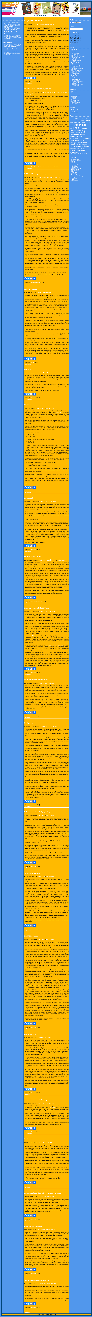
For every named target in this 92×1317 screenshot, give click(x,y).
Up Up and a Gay (75, 85)
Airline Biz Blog (74, 50)
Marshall (6, 49)
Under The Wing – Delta (77, 84)
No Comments (49, 24)
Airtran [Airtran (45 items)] (75, 122)
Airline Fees (74, 162)
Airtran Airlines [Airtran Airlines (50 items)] (81, 122)
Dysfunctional (28, 498)
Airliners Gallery (75, 53)
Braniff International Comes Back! (11, 49)
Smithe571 (6, 46)
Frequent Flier (74, 175)
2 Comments (51, 611)
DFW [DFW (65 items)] (75, 138)
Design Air (73, 59)
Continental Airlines (75, 95)
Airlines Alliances (75, 169)
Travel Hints (74, 178)
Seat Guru (73, 101)
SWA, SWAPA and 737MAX (10, 27)
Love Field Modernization (77, 68)
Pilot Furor (27, 405)
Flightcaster (74, 64)
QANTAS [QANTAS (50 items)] (81, 144)
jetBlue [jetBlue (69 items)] (77, 140)
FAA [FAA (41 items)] (84, 138)
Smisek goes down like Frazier (11, 30)
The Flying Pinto (75, 80)
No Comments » (28, 83)
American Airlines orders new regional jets (37, 88)
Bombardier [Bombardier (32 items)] (72, 132)
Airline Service (43, 726)
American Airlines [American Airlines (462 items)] (78, 126)
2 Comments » (28, 674)
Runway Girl (74, 74)
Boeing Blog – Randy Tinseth (78, 56)
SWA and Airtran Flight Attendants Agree (37, 1280)
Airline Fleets (46, 92)
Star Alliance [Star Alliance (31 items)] (73, 148)
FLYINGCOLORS (39, 16)
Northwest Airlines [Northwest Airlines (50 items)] (82, 142)
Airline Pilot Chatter (75, 52)
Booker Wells (7, 53)
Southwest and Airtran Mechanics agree (36, 1100)
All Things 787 (74, 54)
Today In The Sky (75, 82)
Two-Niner (73, 83)
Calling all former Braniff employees (12, 54)
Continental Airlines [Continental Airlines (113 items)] (78, 134)
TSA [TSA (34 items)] (77, 148)
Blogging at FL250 (75, 55)
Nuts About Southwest (76, 70)
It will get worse (29, 723)
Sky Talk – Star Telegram (77, 76)
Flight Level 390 (75, 63)
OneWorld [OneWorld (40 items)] (72, 144)
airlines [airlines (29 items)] (71, 122)
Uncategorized (74, 180)
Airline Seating (74, 166)
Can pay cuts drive (30, 1034)
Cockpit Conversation (76, 57)
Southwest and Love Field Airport (12, 28)
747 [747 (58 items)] (75, 119)
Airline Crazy (74, 51)
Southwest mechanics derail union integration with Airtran (42, 1193)
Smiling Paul (74, 77)
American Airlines (75, 94)
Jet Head (73, 67)
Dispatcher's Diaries (76, 60)
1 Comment (51, 683)
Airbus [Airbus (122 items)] (87, 121)
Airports (73, 171)
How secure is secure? (31, 289)
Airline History (43, 560)
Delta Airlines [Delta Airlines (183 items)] (76, 136)
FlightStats (73, 97)
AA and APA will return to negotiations (36, 679)
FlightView (73, 98)
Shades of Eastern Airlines (32, 556)
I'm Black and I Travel (76, 66)
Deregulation (74, 173)
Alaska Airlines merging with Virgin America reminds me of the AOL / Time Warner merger (12, 25)
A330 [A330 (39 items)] (76, 121)
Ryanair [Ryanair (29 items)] (86, 144)
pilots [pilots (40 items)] (77, 144)
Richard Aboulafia (75, 73)
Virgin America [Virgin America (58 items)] (82, 153)
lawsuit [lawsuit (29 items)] (81, 140)
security (39, 292)
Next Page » (27, 1312)
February (52, 1107)
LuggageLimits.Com (76, 111)
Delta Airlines (74, 96)
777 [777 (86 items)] (79, 119)
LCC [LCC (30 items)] (84, 140)
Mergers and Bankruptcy (48, 166)
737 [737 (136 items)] (71, 119)
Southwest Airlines (75, 102)
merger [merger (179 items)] (73, 142)
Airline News (41, 24)
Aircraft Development (45, 177)
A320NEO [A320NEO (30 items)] (72, 121)
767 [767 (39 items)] (77, 119)
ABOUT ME (56, 16)
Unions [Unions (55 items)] (84, 148)
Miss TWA (73, 69)
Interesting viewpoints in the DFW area (36, 608)
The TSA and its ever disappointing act (12, 23)
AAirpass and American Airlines (10, 47)
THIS (33, 636)
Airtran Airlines (74, 91)
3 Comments (56, 177)
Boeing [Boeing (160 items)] (82, 130)
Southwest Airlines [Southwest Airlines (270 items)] (79, 146)
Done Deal (27, 369)
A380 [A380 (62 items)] (82, 121)
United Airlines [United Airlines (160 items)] (76, 150)
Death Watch (74, 172)
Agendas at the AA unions (32, 873)
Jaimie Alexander (8, 44)
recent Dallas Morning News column (54, 645)
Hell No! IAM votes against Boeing (35, 174)
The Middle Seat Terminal (77, 81)
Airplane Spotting (75, 170)
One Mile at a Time (75, 71)
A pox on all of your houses (10, 29)
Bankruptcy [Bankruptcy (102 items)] (74, 131)
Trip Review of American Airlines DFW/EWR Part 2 (12, 45)
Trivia (72, 179)
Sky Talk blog (43, 562)
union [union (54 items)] (80, 148)
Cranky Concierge (75, 110)
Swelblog (73, 78)
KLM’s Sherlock (7, 38)
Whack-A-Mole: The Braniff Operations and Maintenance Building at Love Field (11, 33)
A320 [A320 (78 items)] (86, 119)
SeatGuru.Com (74, 112)
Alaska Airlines (74, 93)
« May (71, 43)
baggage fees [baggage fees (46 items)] (83, 128)
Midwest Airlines (75, 100)
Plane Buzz (74, 72)
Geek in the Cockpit (76, 65)
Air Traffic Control (75, 159)
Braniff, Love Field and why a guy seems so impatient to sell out (12, 36)
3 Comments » (28, 283)
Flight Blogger (74, 61)
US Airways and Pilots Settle (33, 1226)
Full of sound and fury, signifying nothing (37, 812)
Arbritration (28, 1139)
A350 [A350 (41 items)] (79, 121)
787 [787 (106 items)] (82, 119)
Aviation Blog (59, 412)
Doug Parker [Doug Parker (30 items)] (80, 138)
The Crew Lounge (75, 79)
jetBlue (72, 99)
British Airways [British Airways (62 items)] (80, 132)
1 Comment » (27, 717)
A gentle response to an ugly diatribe (12, 37)
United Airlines (74, 103)
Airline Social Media (76, 168)
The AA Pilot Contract (31, 936)
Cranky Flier (74, 58)
